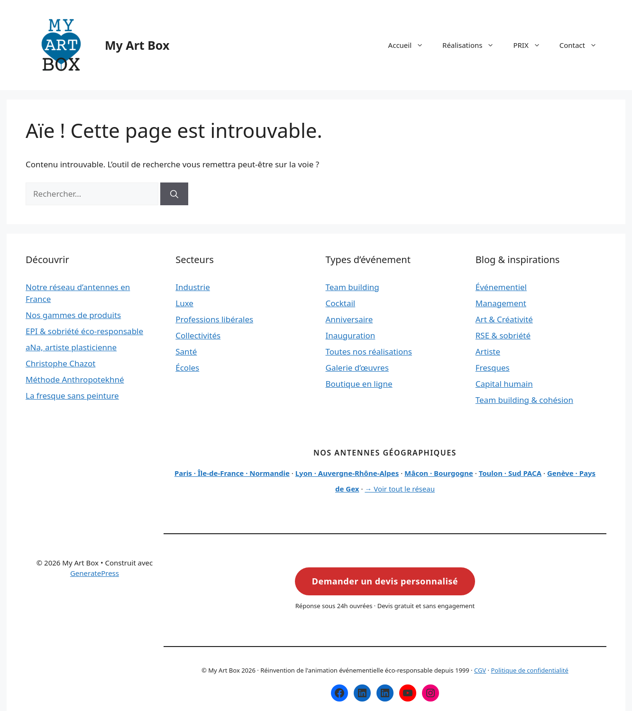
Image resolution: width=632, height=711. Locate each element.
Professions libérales (214, 319)
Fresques (493, 367)
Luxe (184, 303)
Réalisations (473, 45)
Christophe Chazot (60, 363)
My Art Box (137, 45)
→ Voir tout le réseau (400, 488)
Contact (582, 45)
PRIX (531, 45)
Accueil (410, 45)
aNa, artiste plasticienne (71, 347)
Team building (352, 287)
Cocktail (341, 303)
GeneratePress (94, 573)
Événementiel (501, 287)
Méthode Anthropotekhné (75, 379)
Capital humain (504, 383)
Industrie (192, 287)
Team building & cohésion (524, 399)
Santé (186, 351)
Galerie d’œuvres (357, 367)
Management (501, 303)
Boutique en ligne (359, 383)
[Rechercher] (174, 193)
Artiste (488, 351)
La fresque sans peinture (72, 395)
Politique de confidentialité (529, 670)
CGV (480, 670)
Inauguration (351, 335)
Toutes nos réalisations (369, 351)
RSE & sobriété (503, 335)
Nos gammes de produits (73, 315)
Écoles (187, 367)
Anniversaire (349, 319)
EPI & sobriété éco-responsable (84, 331)
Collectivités (197, 335)
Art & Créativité (504, 319)
